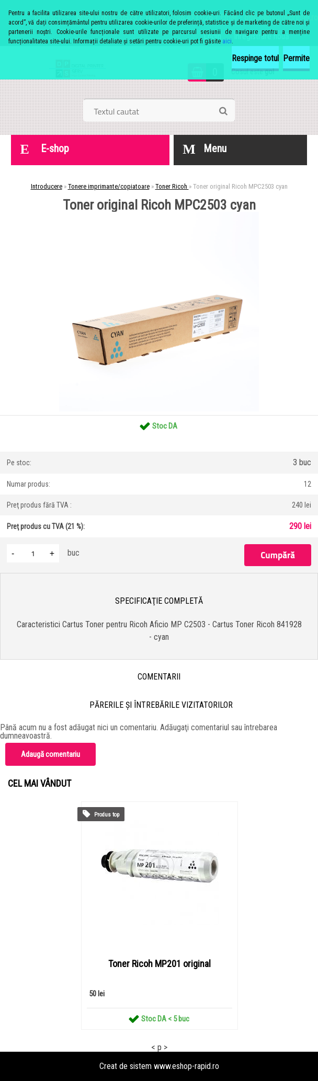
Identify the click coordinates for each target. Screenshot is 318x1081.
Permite (296, 58)
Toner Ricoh (172, 186)
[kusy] (33, 553)
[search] (223, 111)
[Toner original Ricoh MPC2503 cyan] (159, 216)
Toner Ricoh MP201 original (159, 964)
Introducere (46, 186)
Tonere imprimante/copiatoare (109, 186)
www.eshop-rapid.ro (186, 1066)
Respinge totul (255, 58)
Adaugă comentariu (50, 754)
